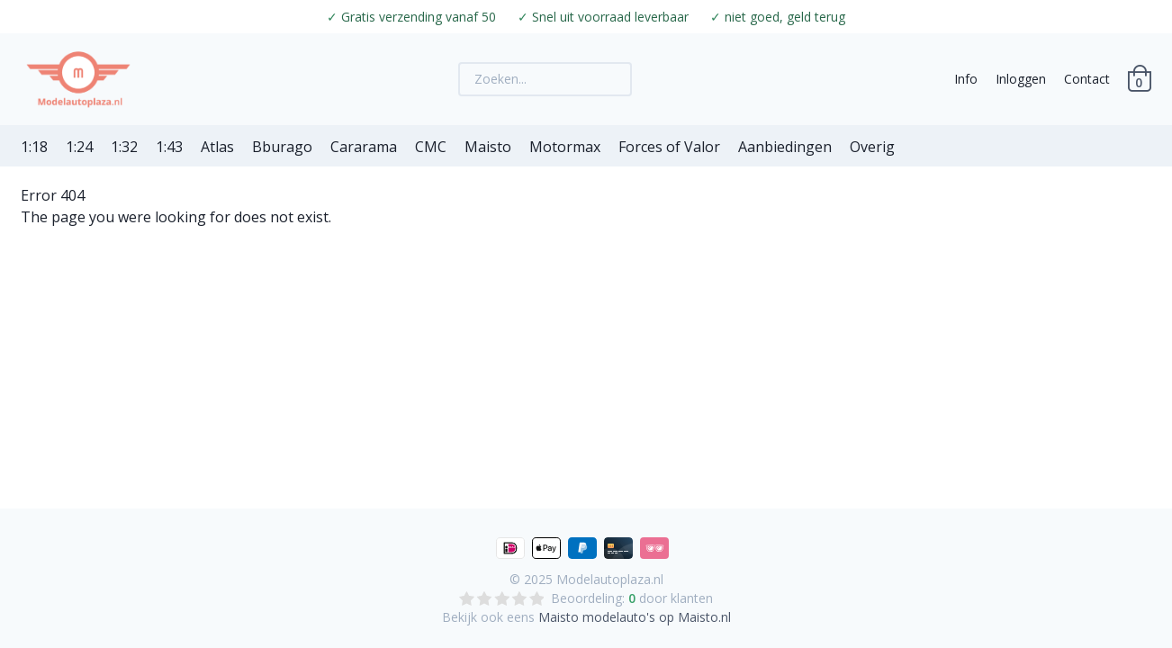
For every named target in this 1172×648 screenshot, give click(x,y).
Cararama (363, 147)
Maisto (487, 147)
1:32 (124, 147)
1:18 (34, 147)
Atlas (217, 147)
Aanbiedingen (785, 147)
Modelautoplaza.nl (609, 579)
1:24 (79, 147)
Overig (872, 147)
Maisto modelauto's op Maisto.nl (634, 617)
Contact (1087, 78)
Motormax (564, 147)
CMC (430, 147)
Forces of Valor (669, 147)
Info (966, 78)
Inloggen (1021, 78)
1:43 (169, 147)
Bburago (282, 147)
